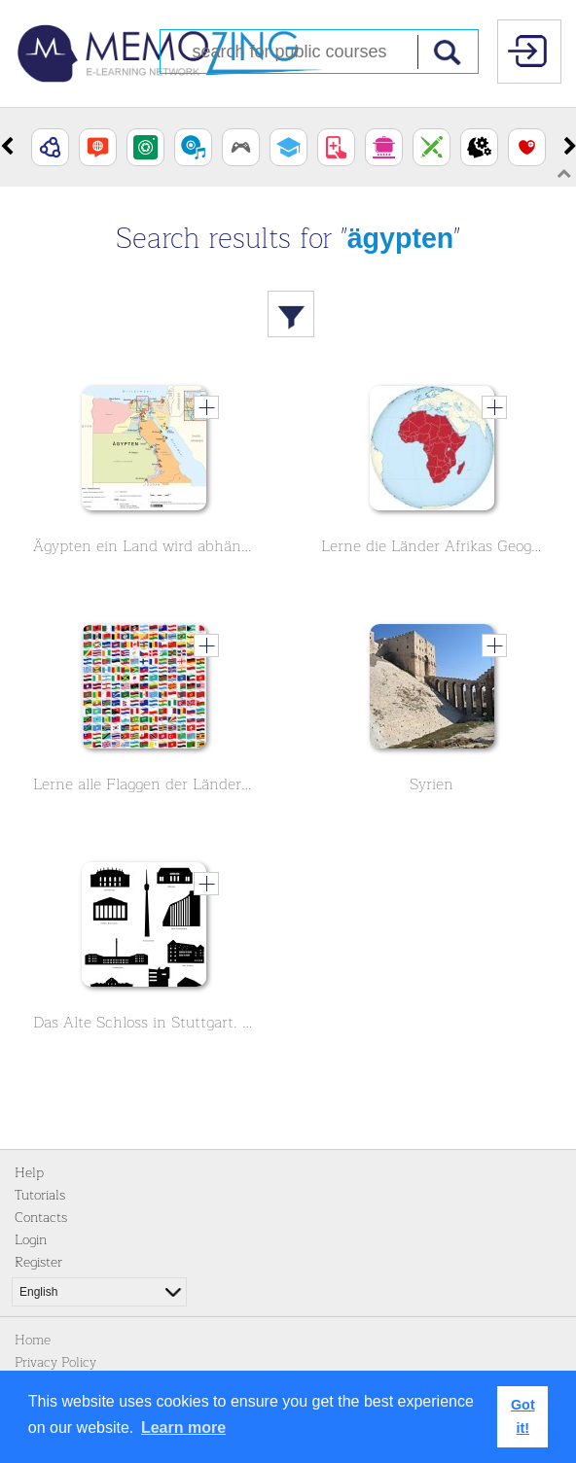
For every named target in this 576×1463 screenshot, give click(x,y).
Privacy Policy (55, 1362)
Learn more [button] (183, 1427)
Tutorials (40, 1195)
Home (33, 1340)
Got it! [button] (523, 1416)
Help (29, 1173)
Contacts (41, 1217)
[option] (50, 147)
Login (31, 1240)
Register (38, 1262)
